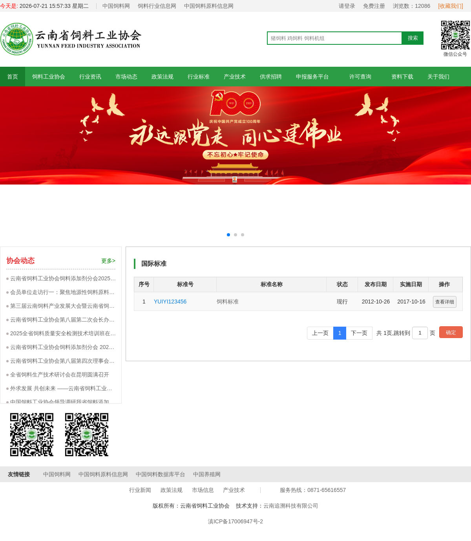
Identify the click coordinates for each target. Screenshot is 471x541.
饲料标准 (228, 301)
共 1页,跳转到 (393, 333)
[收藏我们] (450, 6)
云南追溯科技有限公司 (290, 506)
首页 (12, 76)
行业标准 (199, 76)
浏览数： (411, 6)
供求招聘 (271, 76)
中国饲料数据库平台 (160, 474)
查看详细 (444, 302)
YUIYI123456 (170, 301)
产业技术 (235, 76)
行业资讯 (90, 76)
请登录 (347, 6)
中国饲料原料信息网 (209, 6)
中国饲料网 (116, 6)
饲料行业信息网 (157, 6)
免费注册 (374, 6)
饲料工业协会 (48, 76)
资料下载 (402, 76)
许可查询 (360, 76)
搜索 (413, 38)
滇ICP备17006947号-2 (235, 521)
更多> (108, 261)
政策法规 (162, 76)
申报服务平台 (312, 76)
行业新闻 (140, 490)
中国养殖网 (207, 474)
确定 (451, 332)
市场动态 (126, 76)
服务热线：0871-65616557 (313, 490)
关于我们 (438, 76)
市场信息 (203, 490)
